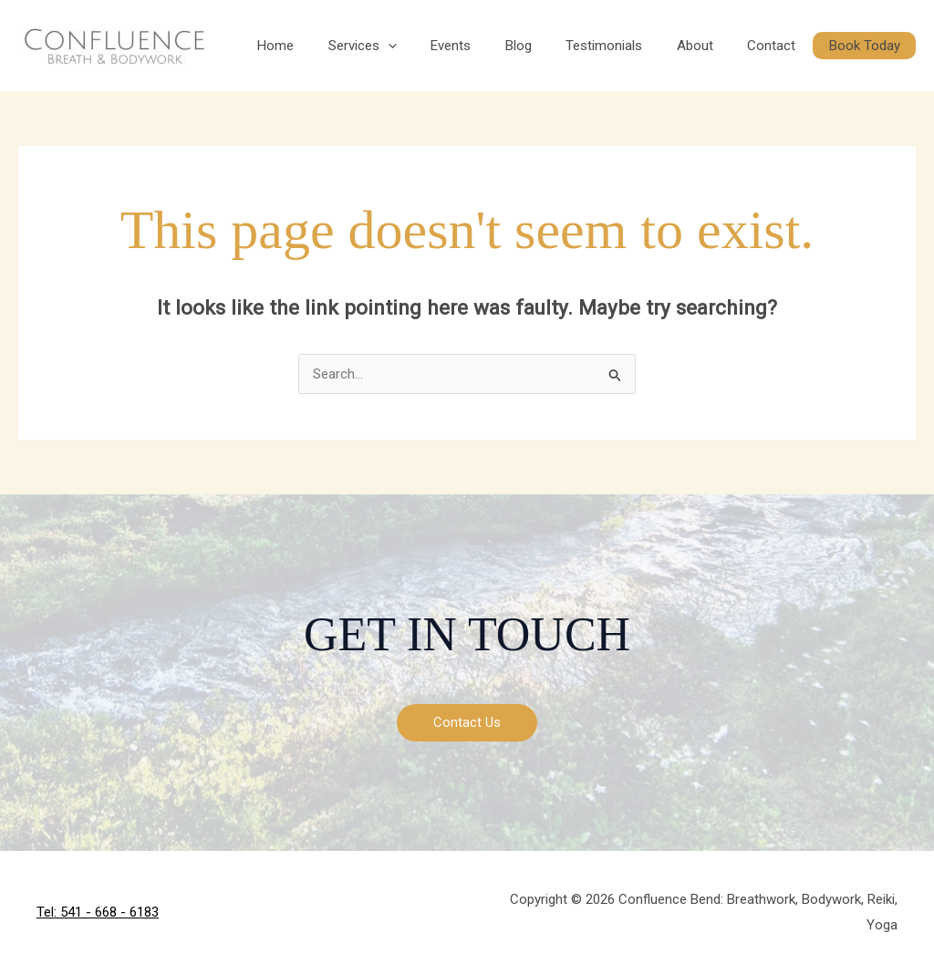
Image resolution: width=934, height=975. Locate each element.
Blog (556, 45)
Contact (788, 45)
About (718, 45)
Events (495, 45)
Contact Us (467, 722)
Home (334, 45)
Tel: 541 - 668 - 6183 (97, 912)
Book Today (871, 45)
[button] (439, 46)
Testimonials (635, 45)
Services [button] (413, 46)
